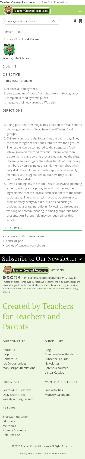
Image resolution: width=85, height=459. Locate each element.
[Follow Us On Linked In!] (8, 277)
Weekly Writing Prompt (18, 399)
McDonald (9, 426)
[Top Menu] (79, 10)
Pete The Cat (11, 435)
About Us (9, 350)
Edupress (9, 421)
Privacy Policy (27, 453)
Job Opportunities (14, 363)
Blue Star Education (54, 2)
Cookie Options (42, 453)
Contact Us (10, 359)
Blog (48, 350)
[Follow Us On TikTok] (19, 277)
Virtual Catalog (54, 372)
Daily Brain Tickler (15, 395)
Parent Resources (56, 368)
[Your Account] (74, 20)
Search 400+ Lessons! (17, 390)
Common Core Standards (61, 354)
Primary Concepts (14, 430)
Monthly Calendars (57, 395)
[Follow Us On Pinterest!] (12, 277)
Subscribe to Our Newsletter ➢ (42, 258)
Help (6, 354)
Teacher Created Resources (18, 2)
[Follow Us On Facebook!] (5, 277)
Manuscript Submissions (19, 368)
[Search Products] (53, 21)
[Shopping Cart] (79, 20)
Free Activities (54, 390)
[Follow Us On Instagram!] (16, 277)
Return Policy (59, 453)
